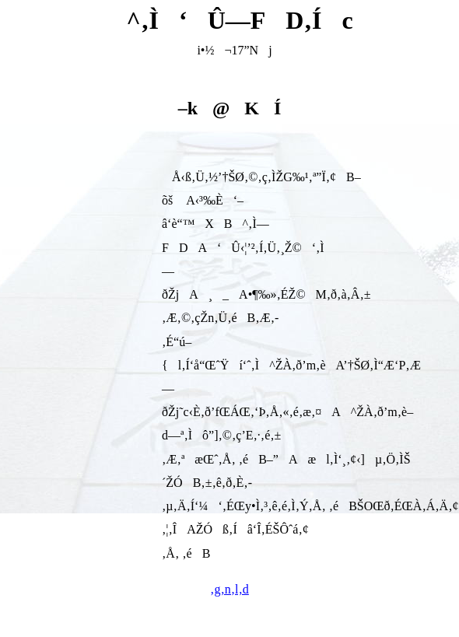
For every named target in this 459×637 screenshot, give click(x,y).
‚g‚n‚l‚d (229, 589)
